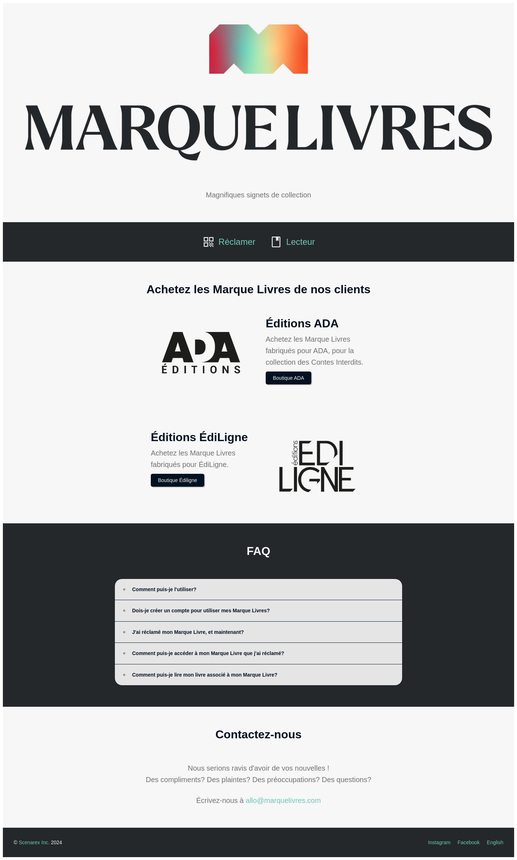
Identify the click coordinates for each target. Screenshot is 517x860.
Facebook (469, 842)
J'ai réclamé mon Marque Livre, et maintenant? (188, 632)
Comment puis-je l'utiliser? (164, 589)
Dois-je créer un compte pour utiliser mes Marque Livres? (201, 610)
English (495, 842)
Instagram (439, 842)
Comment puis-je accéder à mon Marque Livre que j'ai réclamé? (208, 653)
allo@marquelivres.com (283, 800)
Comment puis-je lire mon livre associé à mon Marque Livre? (205, 675)
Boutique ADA (288, 378)
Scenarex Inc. (34, 842)
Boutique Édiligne (177, 480)
